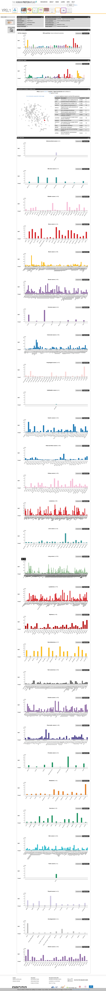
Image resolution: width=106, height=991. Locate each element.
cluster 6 (46, 91)
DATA (68, 2)
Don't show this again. (85, 989)
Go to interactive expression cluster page (35, 96)
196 (50, 93)
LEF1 (56, 101)
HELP (73, 2)
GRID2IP (57, 120)
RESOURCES (44, 2)
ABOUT (51, 2)
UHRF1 (56, 129)
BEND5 (56, 127)
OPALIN (56, 107)
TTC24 (56, 112)
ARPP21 (57, 105)
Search (70, 5)
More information (76, 989)
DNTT (56, 110)
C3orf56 (56, 99)
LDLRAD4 (57, 117)
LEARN (63, 2)
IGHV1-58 (57, 103)
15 (55, 96)
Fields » (76, 5)
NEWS (57, 2)
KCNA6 (56, 114)
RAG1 (56, 125)
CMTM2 (56, 133)
